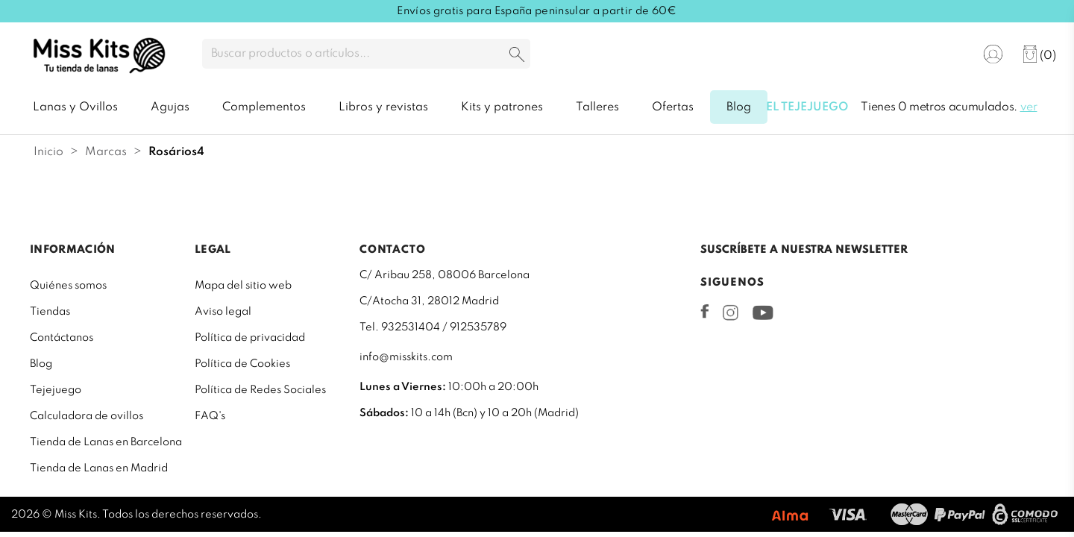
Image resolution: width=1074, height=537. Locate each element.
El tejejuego (807, 107)
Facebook (704, 311)
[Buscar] (366, 54)
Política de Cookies (242, 364)
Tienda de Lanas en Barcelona (106, 442)
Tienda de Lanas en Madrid (99, 468)
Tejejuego (55, 390)
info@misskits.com (406, 357)
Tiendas (50, 312)
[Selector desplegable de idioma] (947, 55)
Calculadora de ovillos (86, 416)
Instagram (730, 312)
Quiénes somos (68, 285)
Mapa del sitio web (243, 285)
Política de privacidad (250, 338)
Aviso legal (223, 312)
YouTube (762, 312)
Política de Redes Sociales (260, 390)
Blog (41, 364)
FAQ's (210, 416)
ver (1028, 107)
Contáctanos (61, 338)
